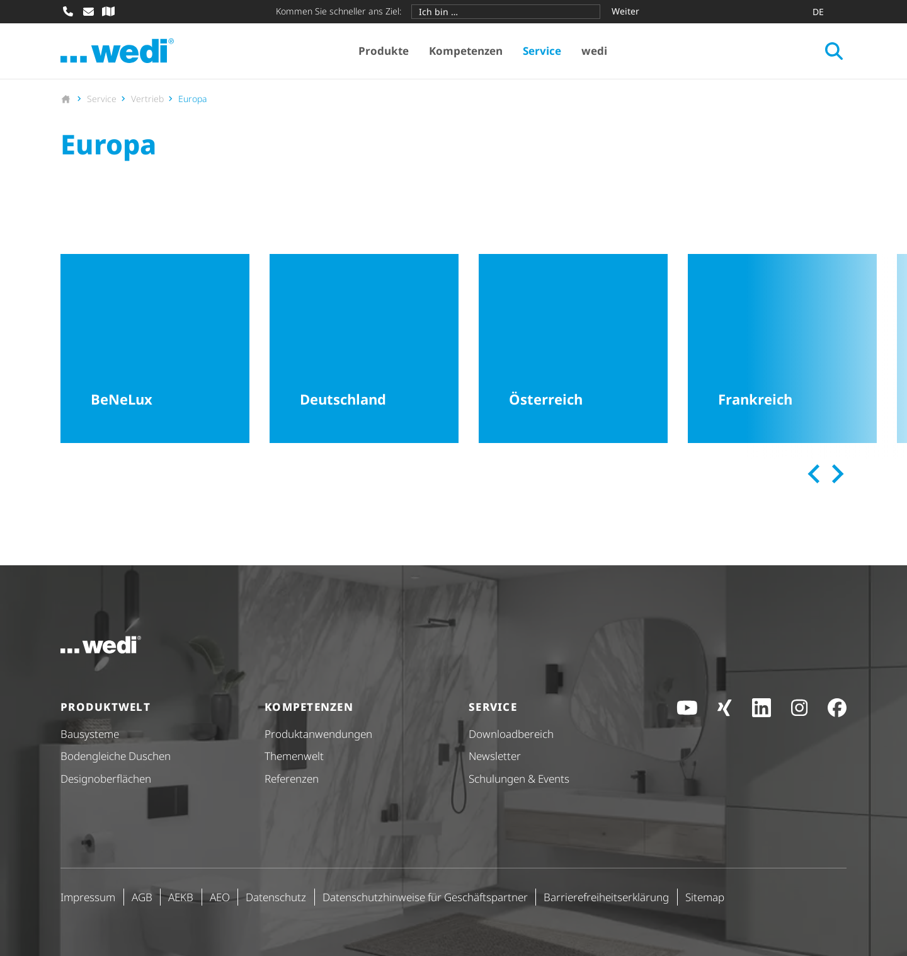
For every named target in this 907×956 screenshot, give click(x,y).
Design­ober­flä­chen (105, 778)
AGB (142, 897)
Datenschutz (276, 897)
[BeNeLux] (154, 348)
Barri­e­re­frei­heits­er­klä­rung (606, 897)
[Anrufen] (68, 11)
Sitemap (704, 897)
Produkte (383, 50)
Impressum (87, 897)
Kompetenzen (466, 50)
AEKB (180, 897)
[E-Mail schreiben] (88, 11)
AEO (220, 897)
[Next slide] (836, 474)
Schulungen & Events (519, 778)
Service (542, 50)
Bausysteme (89, 734)
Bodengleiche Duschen (115, 756)
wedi (594, 50)
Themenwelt (294, 756)
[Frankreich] (782, 348)
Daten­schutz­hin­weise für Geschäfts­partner (425, 897)
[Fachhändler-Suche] (108, 11)
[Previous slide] (814, 474)
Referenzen (292, 778)
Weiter (625, 11)
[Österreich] (573, 348)
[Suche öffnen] (834, 51)
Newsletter (495, 756)
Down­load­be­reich (511, 734)
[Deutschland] (364, 348)
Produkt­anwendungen (318, 734)
